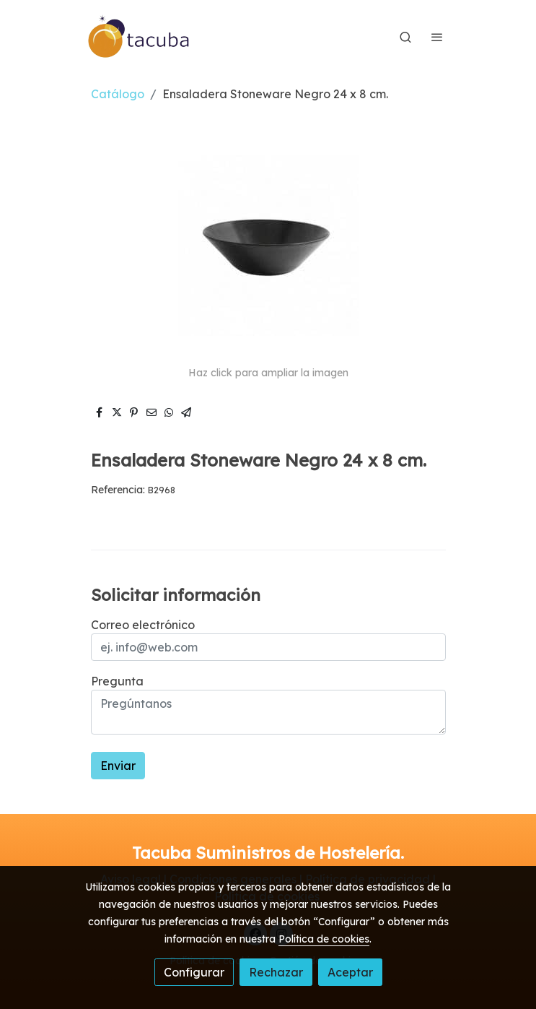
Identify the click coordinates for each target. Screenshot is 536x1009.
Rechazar (276, 972)
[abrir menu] (437, 36)
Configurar (194, 972)
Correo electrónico (143, 625)
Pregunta (117, 681)
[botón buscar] (405, 36)
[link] (139, 36)
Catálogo (117, 94)
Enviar (118, 765)
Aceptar (350, 972)
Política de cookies (323, 938)
